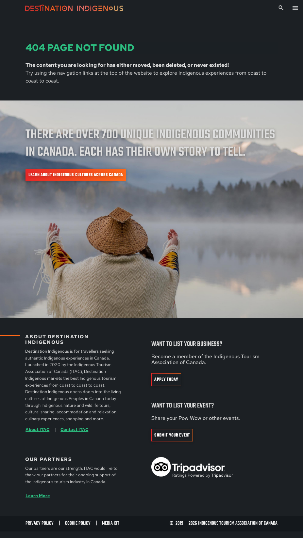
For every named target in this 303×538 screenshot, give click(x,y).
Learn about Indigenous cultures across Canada (75, 175)
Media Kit (110, 523)
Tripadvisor (222, 475)
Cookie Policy (78, 523)
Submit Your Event (172, 435)
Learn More (37, 496)
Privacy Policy (39, 523)
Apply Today (166, 379)
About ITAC (37, 429)
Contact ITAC (74, 429)
